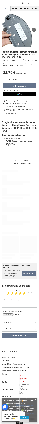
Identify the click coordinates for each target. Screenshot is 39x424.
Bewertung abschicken (19, 335)
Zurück (4, 8)
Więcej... (24, 417)
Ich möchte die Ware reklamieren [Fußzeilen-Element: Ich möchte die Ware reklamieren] (14, 364)
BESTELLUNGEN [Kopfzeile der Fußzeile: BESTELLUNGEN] (9, 352)
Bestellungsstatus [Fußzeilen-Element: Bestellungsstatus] (8, 357)
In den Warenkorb (19, 86)
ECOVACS (24, 160)
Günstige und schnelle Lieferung (16, 103)
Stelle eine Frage (28, 273)
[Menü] (36, 3)
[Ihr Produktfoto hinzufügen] (17, 314)
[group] (19, 29)
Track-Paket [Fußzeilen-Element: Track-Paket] (6, 360)
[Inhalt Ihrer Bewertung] (19, 302)
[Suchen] (23, 3)
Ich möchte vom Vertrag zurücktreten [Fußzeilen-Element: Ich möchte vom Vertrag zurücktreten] (15, 367)
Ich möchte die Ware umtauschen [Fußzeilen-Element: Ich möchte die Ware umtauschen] (14, 371)
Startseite (14, 8)
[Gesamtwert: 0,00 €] (29, 3)
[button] (5, 30)
